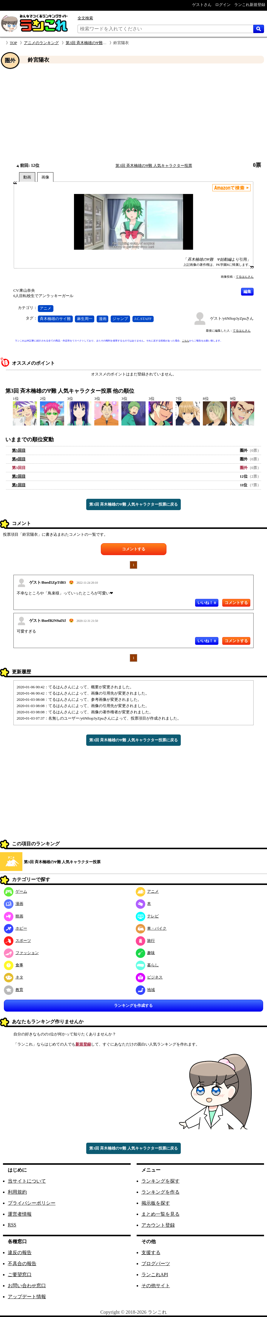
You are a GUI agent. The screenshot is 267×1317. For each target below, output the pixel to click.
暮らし (147, 965)
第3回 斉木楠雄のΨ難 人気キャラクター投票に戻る (133, 504)
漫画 (103, 318)
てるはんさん (245, 276)
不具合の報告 (22, 1263)
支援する (150, 1252)
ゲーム (15, 891)
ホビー (15, 928)
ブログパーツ (155, 1263)
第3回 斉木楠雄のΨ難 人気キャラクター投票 (104, 43)
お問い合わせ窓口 (27, 1285)
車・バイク (151, 928)
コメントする (133, 549)
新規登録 (83, 1044)
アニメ (45, 308)
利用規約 (17, 1192)
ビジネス (149, 977)
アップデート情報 (27, 1296)
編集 (247, 291)
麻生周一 (84, 318)
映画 (13, 916)
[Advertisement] (133, 113)
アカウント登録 (158, 1225)
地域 (145, 989)
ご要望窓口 (20, 1274)
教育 (13, 989)
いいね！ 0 (206, 602)
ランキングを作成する (133, 1005)
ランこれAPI (154, 1274)
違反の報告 (20, 1252)
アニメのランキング (41, 43)
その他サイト (155, 1285)
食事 (13, 965)
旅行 (145, 940)
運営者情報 (20, 1214)
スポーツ (17, 940)
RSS (12, 1224)
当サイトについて (27, 1181)
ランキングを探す (160, 1181)
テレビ (147, 916)
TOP (13, 43)
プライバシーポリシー (31, 1203)
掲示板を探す (155, 1203)
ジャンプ (120, 318)
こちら (185, 340)
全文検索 (85, 18)
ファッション (21, 953)
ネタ (13, 977)
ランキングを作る (160, 1192)
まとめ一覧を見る (160, 1214)
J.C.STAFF (143, 318)
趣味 (145, 953)
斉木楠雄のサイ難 (55, 318)
